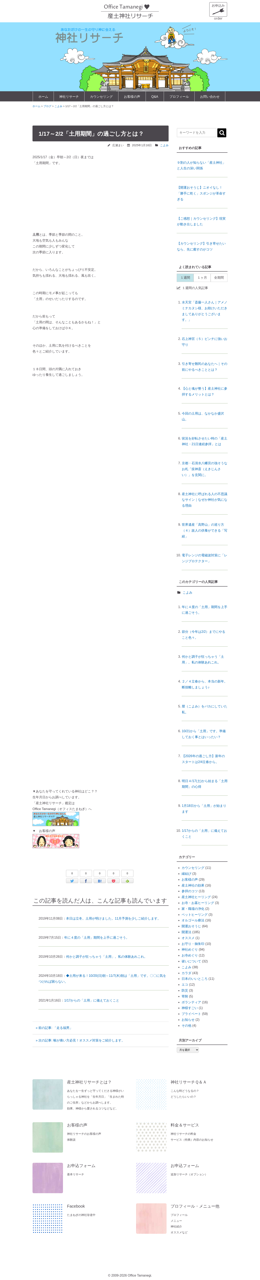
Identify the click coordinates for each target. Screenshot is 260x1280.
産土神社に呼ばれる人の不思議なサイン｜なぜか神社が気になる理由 (204, 499)
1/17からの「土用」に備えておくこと (91, 1000)
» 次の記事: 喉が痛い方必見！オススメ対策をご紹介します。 (80, 1040)
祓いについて (191, 961)
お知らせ (188, 1019)
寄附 (185, 996)
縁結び (186, 873)
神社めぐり (190, 949)
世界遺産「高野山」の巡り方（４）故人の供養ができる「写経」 (204, 530)
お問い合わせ (210, 96)
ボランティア (191, 1002)
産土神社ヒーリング (196, 897)
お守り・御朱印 (193, 944)
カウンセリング (101, 96)
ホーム (43, 96)
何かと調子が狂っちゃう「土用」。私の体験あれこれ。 (106, 956)
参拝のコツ (190, 891)
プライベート (191, 1014)
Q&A (154, 96)
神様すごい (190, 1008)
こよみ (164, 145)
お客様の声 (132, 96)
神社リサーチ (69, 96)
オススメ (188, 938)
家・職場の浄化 (193, 908)
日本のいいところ (195, 978)
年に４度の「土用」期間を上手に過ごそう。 (96, 937)
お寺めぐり (190, 955)
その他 (186, 1025)
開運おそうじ (191, 926)
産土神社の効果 (193, 885)
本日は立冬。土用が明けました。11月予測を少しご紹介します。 (113, 918)
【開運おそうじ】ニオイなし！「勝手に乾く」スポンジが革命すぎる (201, 193)
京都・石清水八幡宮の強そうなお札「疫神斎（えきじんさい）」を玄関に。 (204, 469)
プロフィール (179, 96)
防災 (185, 990)
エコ (185, 984)
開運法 (186, 932)
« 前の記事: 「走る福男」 (56, 1028)
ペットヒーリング (195, 914)
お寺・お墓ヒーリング (198, 903)
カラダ (186, 973)
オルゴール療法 (193, 920)
